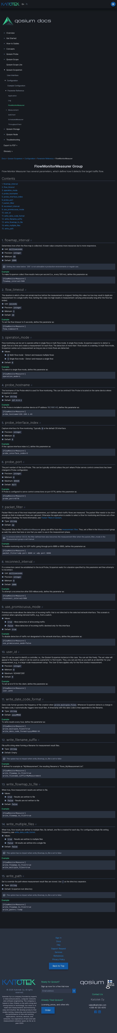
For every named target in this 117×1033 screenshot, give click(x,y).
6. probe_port (7, 200)
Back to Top (58, 966)
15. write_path (7, 229)
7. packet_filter (8, 203)
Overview (10, 33)
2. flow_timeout (8, 187)
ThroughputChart (14, 124)
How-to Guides (12, 43)
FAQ (58, 945)
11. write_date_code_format (13, 216)
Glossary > (8, 151)
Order (48, 1010)
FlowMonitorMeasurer (16, 105)
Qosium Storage (13, 129)
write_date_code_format (25, 832)
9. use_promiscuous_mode (13, 209)
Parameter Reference (16, 91)
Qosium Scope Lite (14, 65)
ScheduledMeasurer (15, 119)
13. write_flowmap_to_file (12, 222)
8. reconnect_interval (10, 206)
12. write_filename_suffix (12, 219)
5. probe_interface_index (12, 197)
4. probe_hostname (10, 193)
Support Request (58, 948)
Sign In (58, 938)
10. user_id (6, 213)
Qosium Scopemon (14, 70)
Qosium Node (12, 134)
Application (12, 96)
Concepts (10, 49)
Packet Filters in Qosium (51, 518)
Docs (4, 159)
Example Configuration (16, 86)
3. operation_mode (9, 190)
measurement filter (70, 529)
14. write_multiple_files (11, 225)
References (58, 956)
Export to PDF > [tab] (10, 145)
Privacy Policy (58, 959)
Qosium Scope (12, 59)
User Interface (12, 75)
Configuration (12, 81)
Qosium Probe (12, 54)
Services (58, 952)
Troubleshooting (13, 140)
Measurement (13, 110)
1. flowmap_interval (10, 184)
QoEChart (11, 115)
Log (9, 100)
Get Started (11, 38)
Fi (26, 4)
